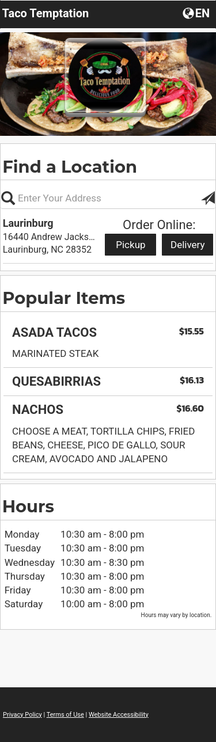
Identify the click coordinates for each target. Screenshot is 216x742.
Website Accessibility (119, 714)
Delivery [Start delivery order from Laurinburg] (187, 244)
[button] (197, 12)
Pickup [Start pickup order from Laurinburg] (130, 244)
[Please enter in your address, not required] (108, 198)
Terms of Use (65, 714)
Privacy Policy (22, 714)
